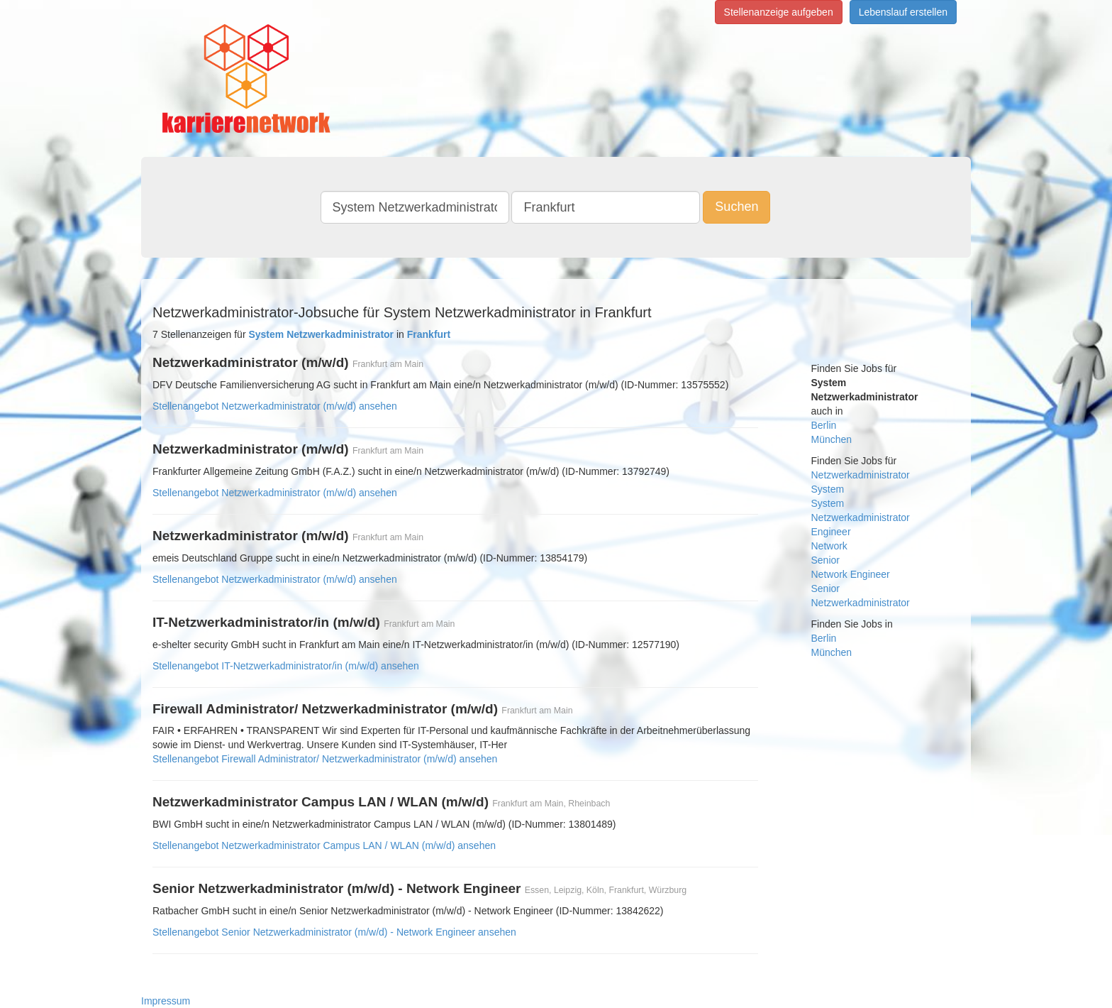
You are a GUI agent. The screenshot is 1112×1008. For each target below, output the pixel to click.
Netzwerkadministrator (860, 475)
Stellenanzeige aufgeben (778, 12)
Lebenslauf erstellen (903, 12)
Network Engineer (850, 574)
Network (829, 546)
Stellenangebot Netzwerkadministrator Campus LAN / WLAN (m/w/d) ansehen (324, 845)
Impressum (165, 1001)
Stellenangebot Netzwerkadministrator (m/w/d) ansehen (274, 406)
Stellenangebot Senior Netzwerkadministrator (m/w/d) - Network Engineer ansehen (334, 932)
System (828, 489)
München (831, 439)
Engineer (831, 531)
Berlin (824, 425)
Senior (825, 560)
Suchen (736, 206)
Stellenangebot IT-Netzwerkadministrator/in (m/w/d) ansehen (285, 666)
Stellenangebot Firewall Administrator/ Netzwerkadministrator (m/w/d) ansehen (324, 759)
